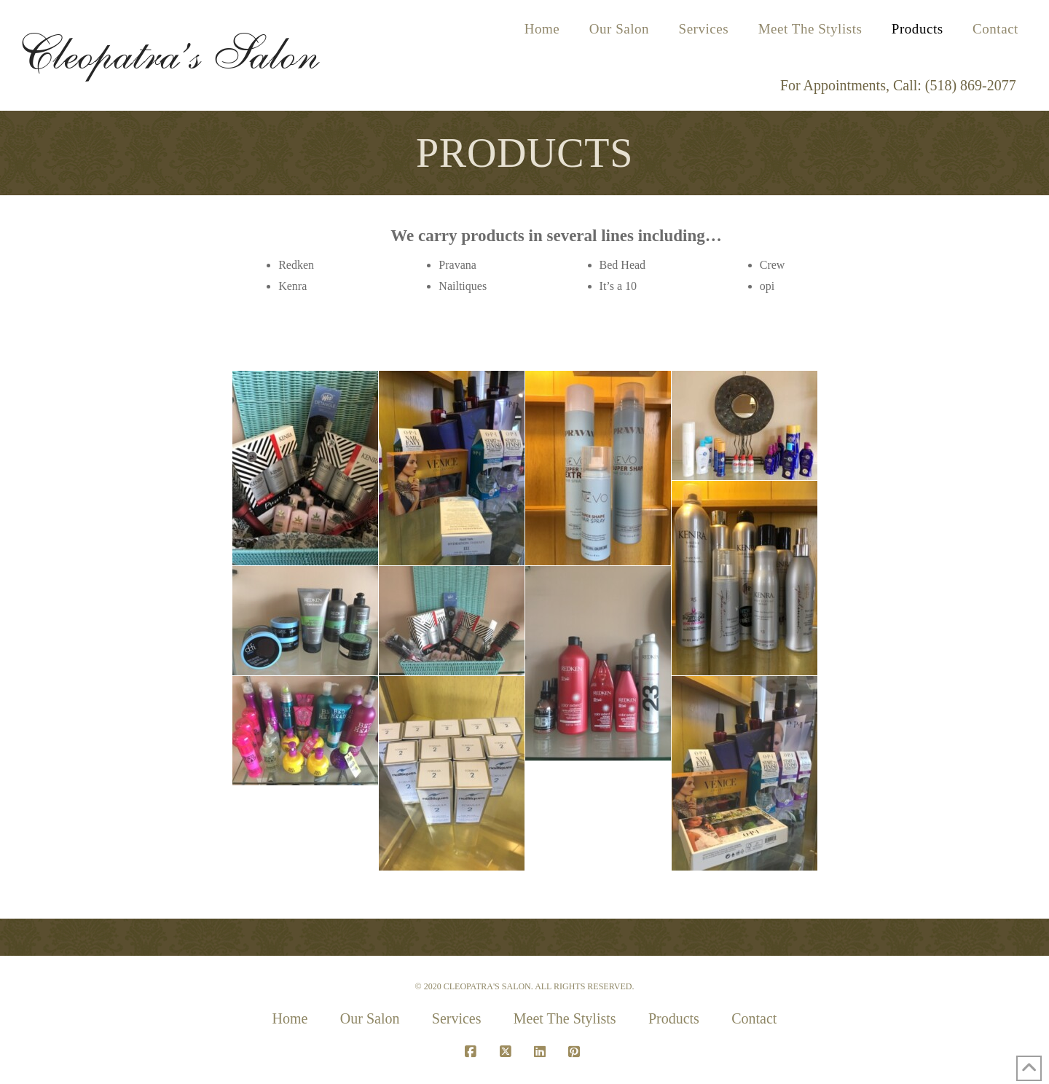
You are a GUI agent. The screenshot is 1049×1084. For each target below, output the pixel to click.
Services (457, 1018)
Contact (754, 1018)
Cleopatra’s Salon (167, 53)
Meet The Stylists (565, 1018)
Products (673, 1018)
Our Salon (370, 1018)
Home (290, 1018)
